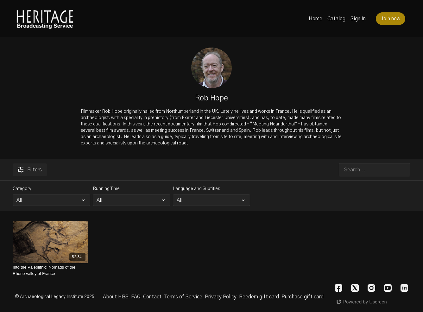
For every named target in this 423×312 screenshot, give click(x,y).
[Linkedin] (404, 288)
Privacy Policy (221, 296)
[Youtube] (388, 288)
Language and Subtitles (196, 189)
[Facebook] (338, 288)
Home (315, 18)
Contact (152, 296)
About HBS (116, 296)
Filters (30, 170)
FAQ (136, 296)
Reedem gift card (259, 296)
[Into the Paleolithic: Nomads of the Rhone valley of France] (50, 270)
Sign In (358, 18)
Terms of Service (183, 296)
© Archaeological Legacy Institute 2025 (54, 297)
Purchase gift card (302, 296)
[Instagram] (371, 288)
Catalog (336, 18)
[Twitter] (355, 288)
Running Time (106, 189)
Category (22, 189)
